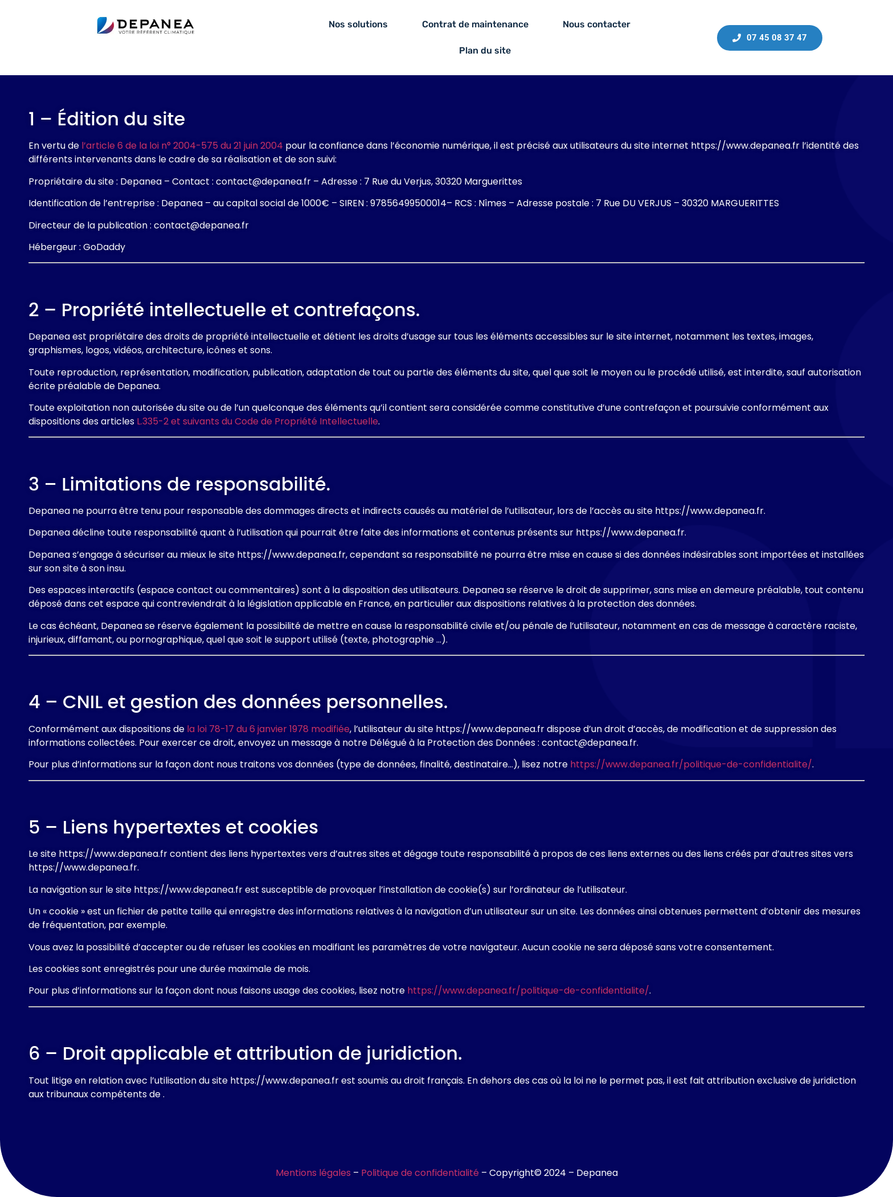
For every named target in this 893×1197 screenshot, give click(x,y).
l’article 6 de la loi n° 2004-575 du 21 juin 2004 (182, 145)
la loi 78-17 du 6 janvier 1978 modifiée (268, 729)
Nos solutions (358, 24)
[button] (361, 24)
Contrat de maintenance (475, 24)
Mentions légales (313, 1172)
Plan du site (485, 50)
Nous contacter (596, 24)
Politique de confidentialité (420, 1172)
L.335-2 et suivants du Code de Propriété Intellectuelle (257, 421)
